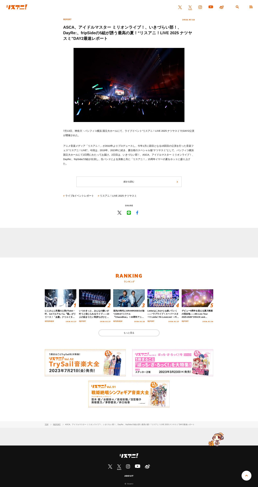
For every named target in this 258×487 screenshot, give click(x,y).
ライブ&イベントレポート (79, 195)
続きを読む (129, 181)
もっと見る (129, 333)
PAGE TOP (246, 476)
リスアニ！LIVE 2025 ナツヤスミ (118, 195)
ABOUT (129, 476)
